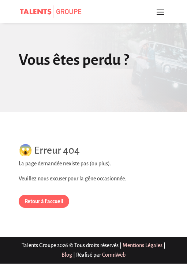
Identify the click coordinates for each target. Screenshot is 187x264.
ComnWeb (114, 255)
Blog (66, 255)
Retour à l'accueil (44, 201)
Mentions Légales (142, 245)
